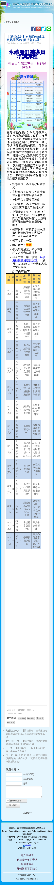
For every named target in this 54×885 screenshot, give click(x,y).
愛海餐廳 (39, 718)
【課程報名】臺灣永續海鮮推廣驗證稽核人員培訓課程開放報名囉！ (26, 733)
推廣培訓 (30, 718)
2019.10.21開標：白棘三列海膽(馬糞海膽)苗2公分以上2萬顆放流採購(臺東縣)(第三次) (27, 758)
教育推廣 (10, 723)
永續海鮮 (21, 718)
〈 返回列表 (27, 813)
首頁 (8, 22)
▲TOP (9, 710)
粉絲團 (28, 845)
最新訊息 (15, 22)
